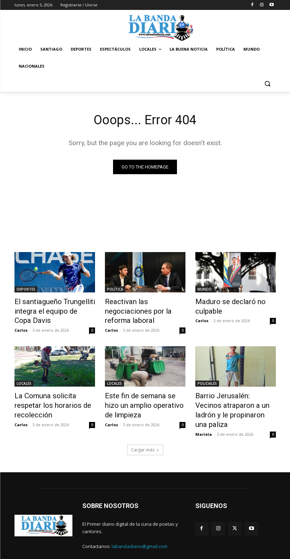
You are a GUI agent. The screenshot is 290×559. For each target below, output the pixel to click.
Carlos (21, 326)
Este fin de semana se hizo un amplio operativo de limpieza (144, 395)
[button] (267, 83)
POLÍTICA (115, 289)
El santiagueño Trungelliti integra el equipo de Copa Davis (48, 309)
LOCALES (24, 379)
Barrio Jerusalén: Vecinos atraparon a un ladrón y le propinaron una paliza (229, 399)
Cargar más (145, 431)
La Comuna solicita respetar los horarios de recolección (51, 395)
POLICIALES (207, 379)
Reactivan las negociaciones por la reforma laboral (142, 305)
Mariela (203, 415)
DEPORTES (26, 289)
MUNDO (204, 289)
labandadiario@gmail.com (139, 527)
